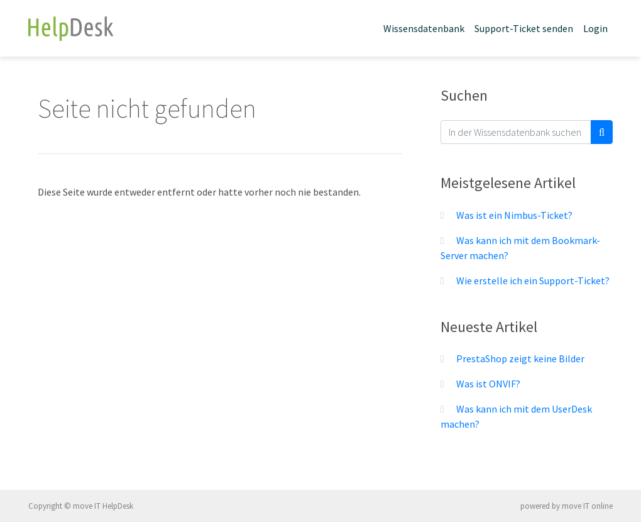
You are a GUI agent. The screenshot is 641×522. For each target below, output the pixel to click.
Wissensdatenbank (423, 28)
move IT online (587, 506)
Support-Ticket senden (523, 28)
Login (595, 28)
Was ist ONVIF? (488, 383)
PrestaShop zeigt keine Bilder (520, 358)
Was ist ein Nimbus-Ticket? (514, 215)
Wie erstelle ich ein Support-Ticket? (533, 280)
